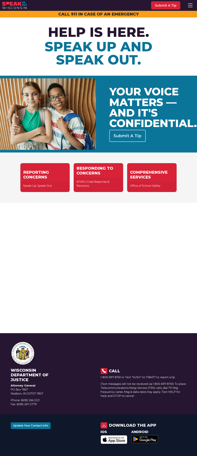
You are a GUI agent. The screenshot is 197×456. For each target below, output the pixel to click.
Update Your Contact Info (30, 425)
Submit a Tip (127, 135)
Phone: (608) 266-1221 (25, 400)
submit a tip (165, 5)
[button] (190, 5)
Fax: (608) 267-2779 (24, 404)
